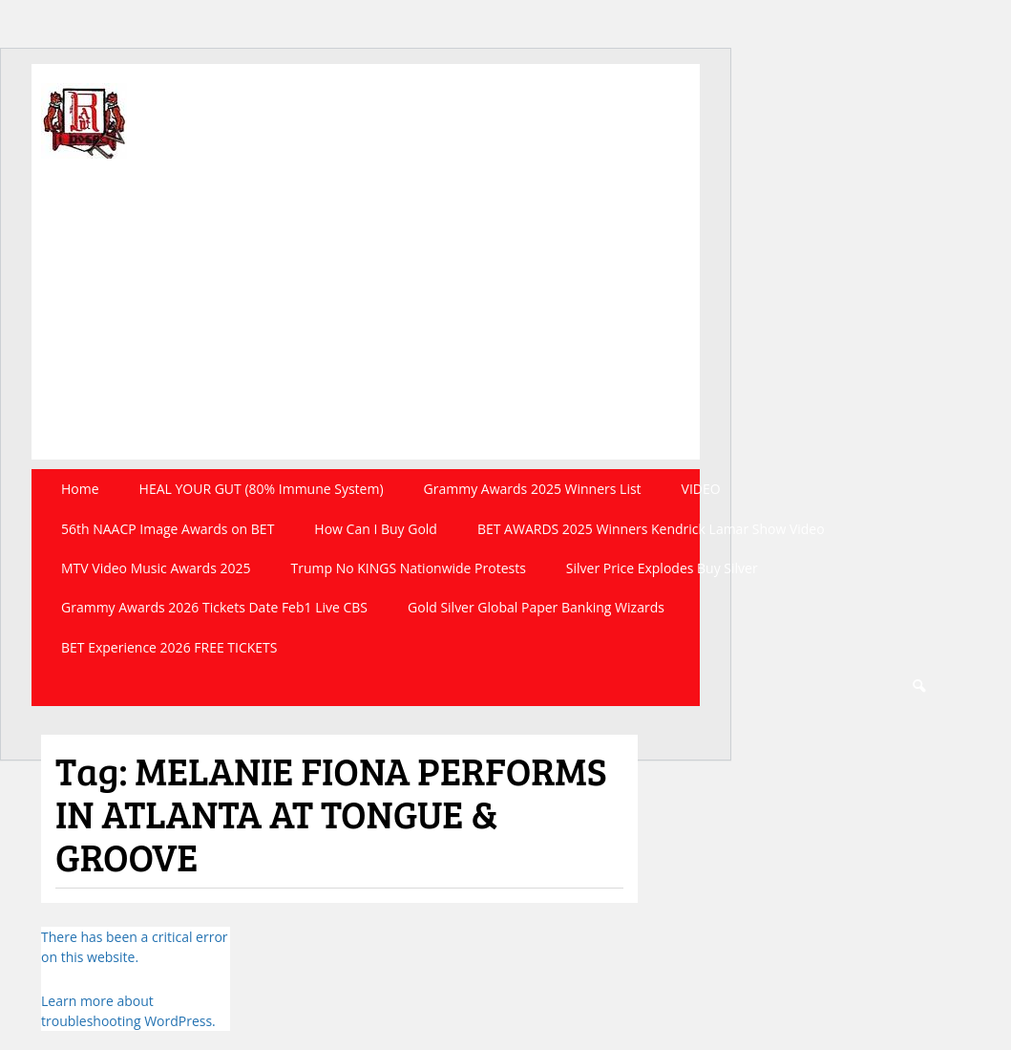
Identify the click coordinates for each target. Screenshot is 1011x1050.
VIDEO (701, 489)
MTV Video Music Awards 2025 (155, 568)
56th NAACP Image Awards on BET (167, 529)
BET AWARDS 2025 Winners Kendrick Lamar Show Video (651, 529)
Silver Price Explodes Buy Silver (662, 568)
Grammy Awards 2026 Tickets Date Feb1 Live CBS (214, 607)
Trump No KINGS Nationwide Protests (407, 568)
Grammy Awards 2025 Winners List (533, 489)
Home (80, 489)
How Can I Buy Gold (375, 529)
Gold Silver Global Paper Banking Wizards (536, 607)
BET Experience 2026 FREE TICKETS (169, 647)
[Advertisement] (366, 326)
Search (918, 686)
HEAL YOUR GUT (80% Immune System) (261, 489)
